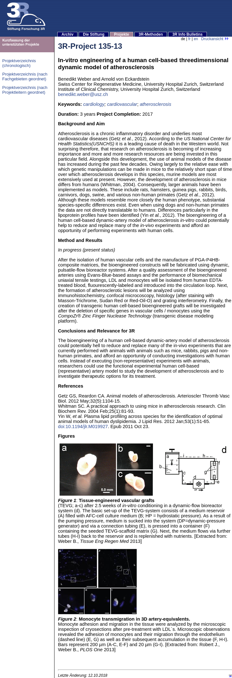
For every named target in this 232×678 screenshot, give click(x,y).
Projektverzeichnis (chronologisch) (19, 63)
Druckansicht (215, 39)
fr (189, 39)
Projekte (121, 34)
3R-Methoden (151, 34)
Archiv (67, 34)
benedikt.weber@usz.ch (83, 94)
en (196, 39)
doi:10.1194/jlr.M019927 (83, 426)
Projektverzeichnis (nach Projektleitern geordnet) (24, 90)
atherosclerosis (155, 104)
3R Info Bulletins (187, 34)
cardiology (94, 104)
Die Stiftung (93, 34)
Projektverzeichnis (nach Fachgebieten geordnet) (24, 76)
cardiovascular (122, 104)
